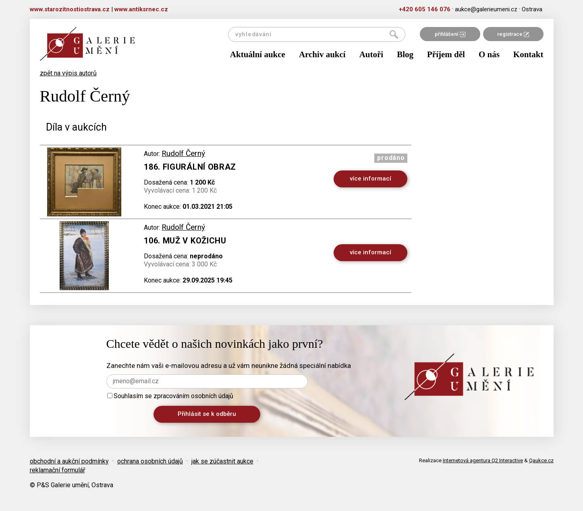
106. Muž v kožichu (185, 240)
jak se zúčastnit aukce (222, 461)
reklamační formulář (57, 470)
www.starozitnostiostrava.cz (70, 9)
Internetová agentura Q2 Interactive (483, 460)
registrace (513, 34)
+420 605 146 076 (424, 9)
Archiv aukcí (322, 54)
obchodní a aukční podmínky (69, 461)
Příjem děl (446, 54)
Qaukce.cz (541, 460)
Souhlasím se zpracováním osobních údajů (170, 396)
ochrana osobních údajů (150, 461)
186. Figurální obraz (190, 167)
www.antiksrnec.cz (141, 9)
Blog (405, 54)
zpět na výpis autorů (68, 73)
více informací (370, 178)
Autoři (371, 54)
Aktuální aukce (257, 54)
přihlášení (450, 34)
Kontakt (528, 54)
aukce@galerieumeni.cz (486, 9)
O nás (489, 54)
